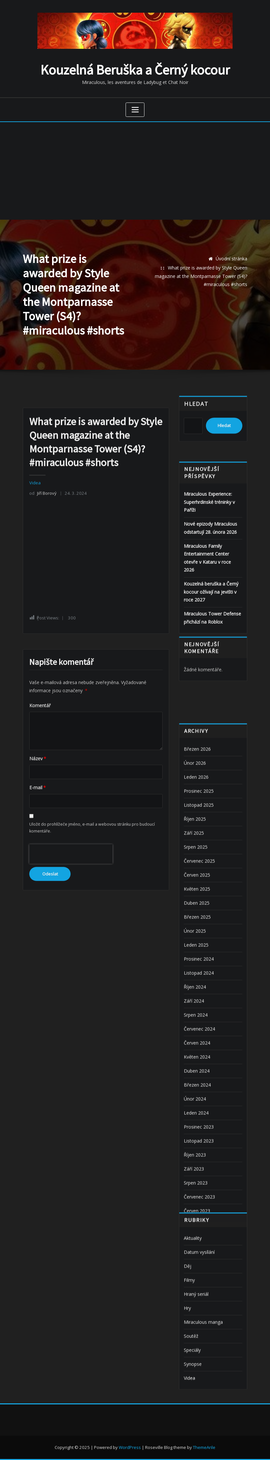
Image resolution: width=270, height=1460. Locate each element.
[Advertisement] (136, 170)
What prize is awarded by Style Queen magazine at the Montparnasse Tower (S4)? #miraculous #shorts (201, 276)
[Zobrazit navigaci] (135, 110)
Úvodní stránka (231, 258)
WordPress (130, 1447)
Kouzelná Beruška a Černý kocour (135, 69)
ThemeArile (204, 1447)
